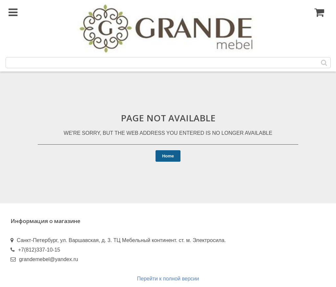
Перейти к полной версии (168, 278)
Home (168, 156)
